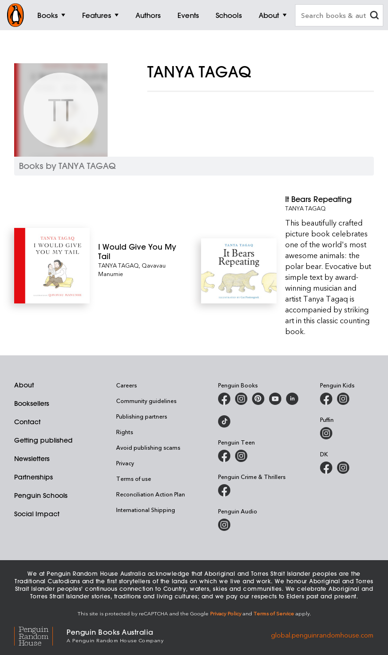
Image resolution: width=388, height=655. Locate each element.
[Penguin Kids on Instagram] (343, 399)
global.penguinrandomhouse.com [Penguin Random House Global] (322, 635)
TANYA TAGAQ (118, 265)
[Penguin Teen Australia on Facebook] (224, 456)
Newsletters (32, 458)
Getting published (43, 440)
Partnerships (33, 477)
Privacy (125, 463)
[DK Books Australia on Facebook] (326, 468)
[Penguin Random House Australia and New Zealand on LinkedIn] (292, 399)
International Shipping (145, 509)
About (24, 385)
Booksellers (31, 403)
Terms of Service (273, 613)
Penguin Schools (40, 495)
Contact (27, 422)
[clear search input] (374, 16)
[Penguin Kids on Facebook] (326, 399)
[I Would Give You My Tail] (142, 251)
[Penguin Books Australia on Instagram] (241, 399)
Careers (126, 385)
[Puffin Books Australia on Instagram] (326, 433)
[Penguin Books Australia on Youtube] (275, 399)
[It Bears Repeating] (329, 199)
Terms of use (133, 478)
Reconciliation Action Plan (150, 494)
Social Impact (36, 514)
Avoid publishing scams (148, 447)
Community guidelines (146, 400)
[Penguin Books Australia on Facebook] (224, 399)
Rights (124, 432)
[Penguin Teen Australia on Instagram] (241, 456)
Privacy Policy (225, 613)
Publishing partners (141, 416)
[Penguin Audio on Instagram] (224, 525)
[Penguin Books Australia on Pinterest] (258, 399)
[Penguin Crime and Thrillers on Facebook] (224, 490)
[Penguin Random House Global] (40, 635)
